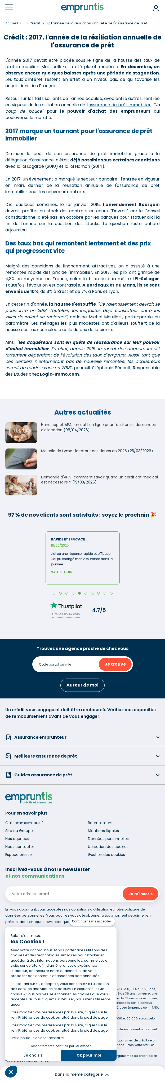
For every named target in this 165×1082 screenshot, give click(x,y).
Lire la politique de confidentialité (37, 1038)
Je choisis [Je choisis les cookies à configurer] (33, 1055)
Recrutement (100, 822)
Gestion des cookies (106, 854)
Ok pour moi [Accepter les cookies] (89, 1055)
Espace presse (18, 854)
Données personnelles (108, 838)
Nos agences (17, 838)
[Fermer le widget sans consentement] (92, 921)
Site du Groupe (19, 830)
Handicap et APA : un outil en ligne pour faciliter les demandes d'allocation (98, 427)
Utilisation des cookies (108, 846)
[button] (11, 1071)
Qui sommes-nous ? (24, 822)
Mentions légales (103, 830)
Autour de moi (82, 685)
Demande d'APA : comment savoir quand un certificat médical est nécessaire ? (99, 479)
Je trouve (115, 664)
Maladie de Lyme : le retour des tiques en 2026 (84, 451)
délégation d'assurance (29, 160)
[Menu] (9, 7)
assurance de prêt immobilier (119, 105)
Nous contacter (19, 846)
